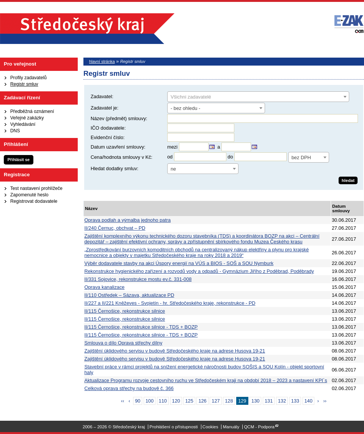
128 (229, 401)
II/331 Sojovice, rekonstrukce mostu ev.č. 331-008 (138, 279)
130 (255, 401)
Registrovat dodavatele (33, 201)
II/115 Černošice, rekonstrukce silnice (125, 311)
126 (202, 401)
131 (269, 401)
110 (163, 401)
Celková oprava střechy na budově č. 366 (129, 388)
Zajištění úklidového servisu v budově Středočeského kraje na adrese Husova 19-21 (175, 351)
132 (282, 401)
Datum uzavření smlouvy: (118, 147)
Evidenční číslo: (108, 137)
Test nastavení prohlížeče (36, 188)
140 (308, 401)
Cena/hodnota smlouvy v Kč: (121, 157)
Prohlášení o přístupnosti (173, 427)
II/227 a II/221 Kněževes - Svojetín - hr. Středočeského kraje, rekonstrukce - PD (170, 303)
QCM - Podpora (259, 427)
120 (176, 401)
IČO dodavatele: (108, 128)
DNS (15, 130)
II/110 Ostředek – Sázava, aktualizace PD (129, 295)
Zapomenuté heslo (29, 194)
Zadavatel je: (104, 108)
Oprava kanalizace (105, 287)
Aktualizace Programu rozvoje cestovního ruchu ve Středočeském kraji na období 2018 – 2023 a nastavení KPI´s (206, 380)
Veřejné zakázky (27, 118)
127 (216, 401)
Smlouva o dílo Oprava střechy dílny (124, 343)
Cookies (210, 427)
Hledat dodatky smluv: (114, 168)
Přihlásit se (19, 159)
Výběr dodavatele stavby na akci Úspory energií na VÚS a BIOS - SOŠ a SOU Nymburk (179, 263)
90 (137, 401)
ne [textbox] (173, 169)
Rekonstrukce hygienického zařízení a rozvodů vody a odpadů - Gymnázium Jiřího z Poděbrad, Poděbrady (199, 271)
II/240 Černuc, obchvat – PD (115, 228)
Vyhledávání (22, 124)
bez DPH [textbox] (301, 157)
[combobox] (258, 96)
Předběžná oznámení (32, 111)
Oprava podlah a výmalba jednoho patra (128, 220)
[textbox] (258, 97)
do (230, 157)
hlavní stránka (102, 61)
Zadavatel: (102, 96)
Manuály (231, 427)
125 (189, 401)
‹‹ (122, 401)
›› (325, 401)
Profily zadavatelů (28, 77)
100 (150, 401)
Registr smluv (24, 84)
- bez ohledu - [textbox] (185, 108)
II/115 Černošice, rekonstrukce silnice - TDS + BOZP (141, 327)
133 (295, 401)
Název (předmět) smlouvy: (119, 118)
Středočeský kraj (87, 28)
